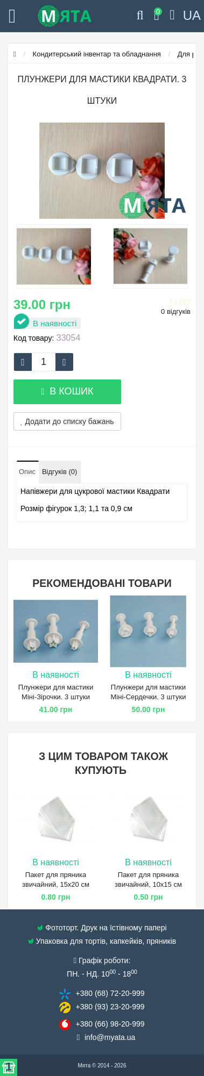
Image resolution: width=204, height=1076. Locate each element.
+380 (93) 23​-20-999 (109, 1006)
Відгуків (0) (59, 472)
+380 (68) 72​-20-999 (109, 993)
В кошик (67, 391)
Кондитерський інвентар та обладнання (97, 54)
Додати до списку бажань (67, 421)
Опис (27, 472)
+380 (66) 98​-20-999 (109, 1024)
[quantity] (43, 362)
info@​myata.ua (110, 1037)
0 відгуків (176, 311)
